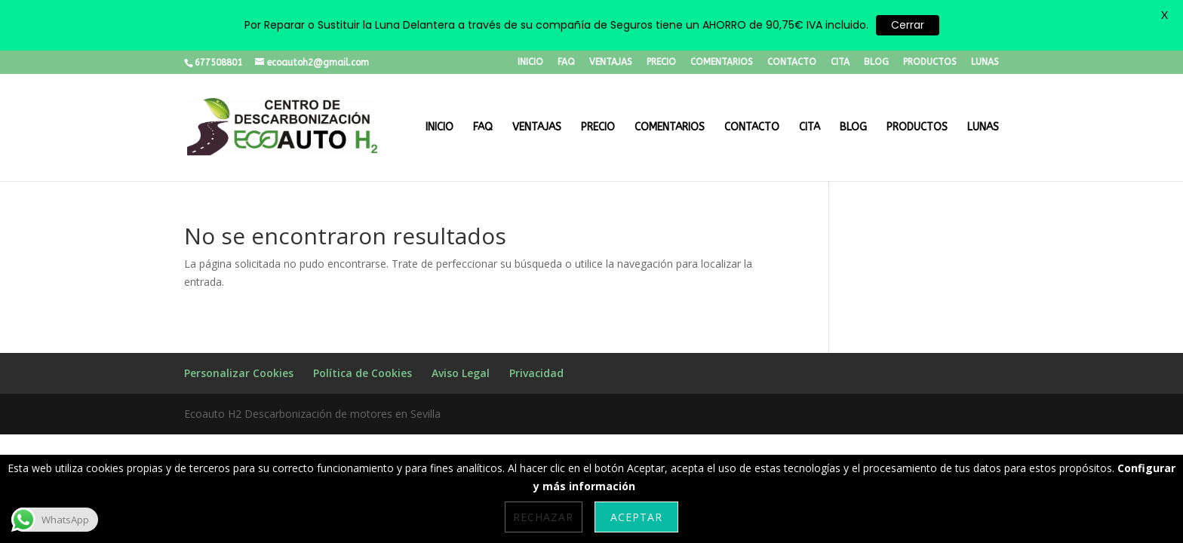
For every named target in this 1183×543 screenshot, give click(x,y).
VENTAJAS (610, 62)
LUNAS (985, 62)
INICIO (530, 62)
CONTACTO (791, 62)
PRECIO (661, 62)
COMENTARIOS (721, 62)
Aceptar (636, 517)
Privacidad (536, 373)
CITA (840, 62)
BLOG (876, 62)
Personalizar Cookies (238, 373)
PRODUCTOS (930, 62)
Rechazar (543, 517)
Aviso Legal (461, 373)
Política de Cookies (362, 373)
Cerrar (907, 24)
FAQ (566, 62)
